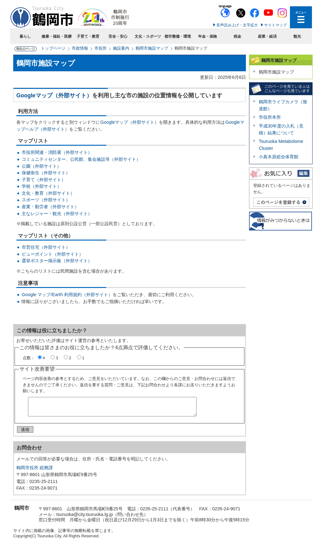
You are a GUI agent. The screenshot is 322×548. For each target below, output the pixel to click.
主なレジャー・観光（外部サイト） (57, 213)
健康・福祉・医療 (57, 36)
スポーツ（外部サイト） (46, 199)
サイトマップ (275, 25)
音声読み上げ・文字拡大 (237, 25)
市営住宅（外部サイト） (46, 247)
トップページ (53, 48)
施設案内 (121, 48)
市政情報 (80, 48)
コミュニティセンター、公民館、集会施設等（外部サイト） (81, 159)
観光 (297, 36)
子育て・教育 (88, 36)
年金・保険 (207, 36)
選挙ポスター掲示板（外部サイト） (57, 260)
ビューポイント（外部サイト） (52, 254)
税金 (237, 36)
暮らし (25, 36)
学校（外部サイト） (41, 186)
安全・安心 (117, 36)
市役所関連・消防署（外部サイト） (57, 152)
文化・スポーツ (148, 36)
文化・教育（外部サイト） (48, 193)
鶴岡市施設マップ (152, 48)
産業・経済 (267, 36)
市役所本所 (270, 117)
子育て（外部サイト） (44, 179)
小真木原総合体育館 (278, 156)
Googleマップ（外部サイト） (54, 95)
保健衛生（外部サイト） (46, 172)
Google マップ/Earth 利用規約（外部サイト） (67, 294)
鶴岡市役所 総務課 (34, 470)
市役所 (100, 48)
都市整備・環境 (177, 36)
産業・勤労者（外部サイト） (50, 206)
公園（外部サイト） (41, 166)
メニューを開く (301, 17)
